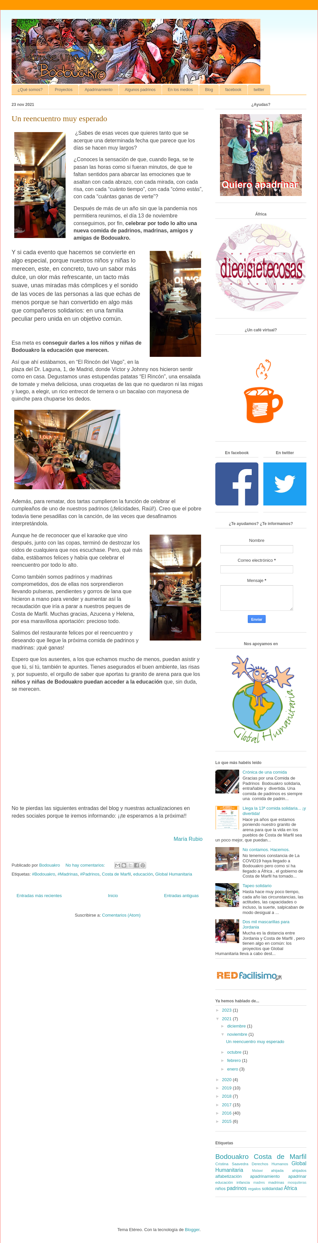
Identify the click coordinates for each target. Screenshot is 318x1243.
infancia (243, 1182)
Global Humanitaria (173, 874)
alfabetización (228, 1176)
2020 (227, 1079)
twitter (259, 89)
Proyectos (63, 89)
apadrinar (297, 1176)
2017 (227, 1104)
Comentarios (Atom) (121, 915)
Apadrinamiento (99, 89)
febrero (234, 1060)
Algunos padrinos (140, 89)
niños (220, 1188)
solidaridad (272, 1188)
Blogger (192, 1229)
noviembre (237, 1034)
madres (259, 1182)
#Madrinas (68, 874)
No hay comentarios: (86, 865)
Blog (209, 89)
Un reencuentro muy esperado (59, 118)
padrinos (237, 1188)
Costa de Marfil (116, 874)
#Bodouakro (43, 874)
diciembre (237, 1026)
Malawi (257, 1170)
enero (233, 1069)
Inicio (113, 895)
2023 (227, 1010)
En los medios (180, 89)
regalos (254, 1188)
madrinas (276, 1182)
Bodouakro (232, 1156)
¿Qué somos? (30, 89)
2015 (227, 1121)
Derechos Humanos (270, 1164)
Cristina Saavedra (231, 1164)
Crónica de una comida (264, 772)
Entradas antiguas (181, 895)
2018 (227, 1096)
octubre (235, 1052)
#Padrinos (90, 874)
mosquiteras (297, 1182)
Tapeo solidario (256, 885)
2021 (227, 1018)
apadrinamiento (265, 1176)
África (290, 1188)
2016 (227, 1113)
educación (143, 874)
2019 (227, 1087)
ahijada (277, 1170)
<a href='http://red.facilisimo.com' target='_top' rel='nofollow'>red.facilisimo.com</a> (249, 976)
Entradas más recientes (39, 895)
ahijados (299, 1170)
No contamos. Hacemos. (266, 849)
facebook (233, 89)
